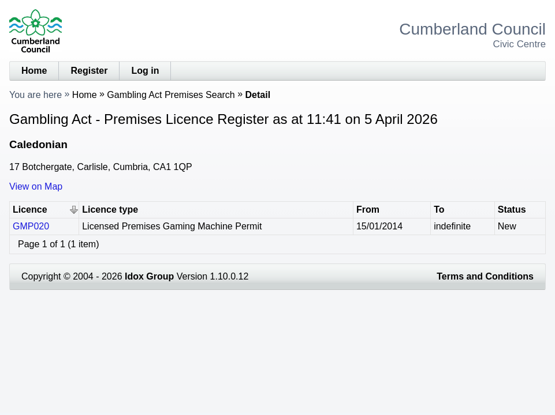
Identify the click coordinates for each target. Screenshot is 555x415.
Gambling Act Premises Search (170, 95)
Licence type (110, 209)
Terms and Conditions (485, 276)
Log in (145, 71)
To (439, 209)
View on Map (35, 186)
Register (88, 71)
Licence (30, 209)
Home (34, 71)
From (367, 209)
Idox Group (149, 276)
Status (512, 209)
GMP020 (31, 226)
